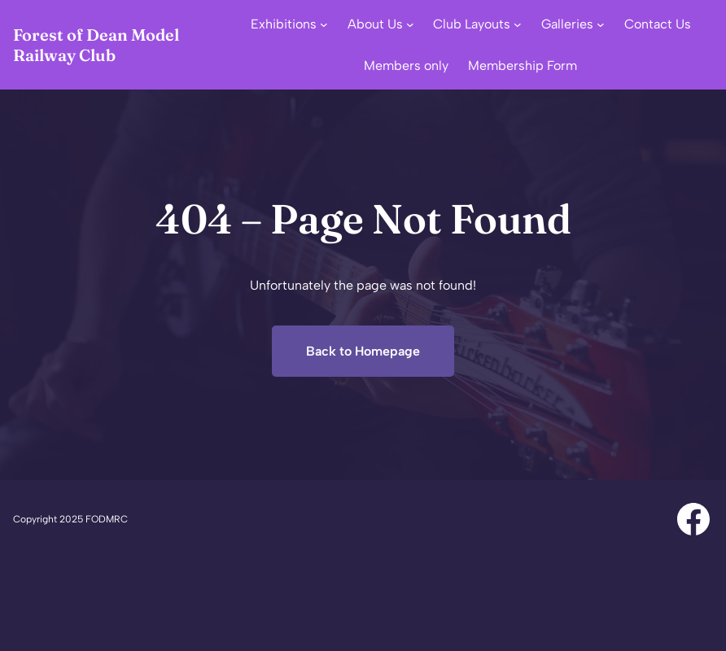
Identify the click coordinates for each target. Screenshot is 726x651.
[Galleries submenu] (601, 24)
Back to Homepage (363, 351)
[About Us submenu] (410, 24)
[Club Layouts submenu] (518, 24)
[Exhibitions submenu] (324, 24)
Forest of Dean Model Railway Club (96, 44)
